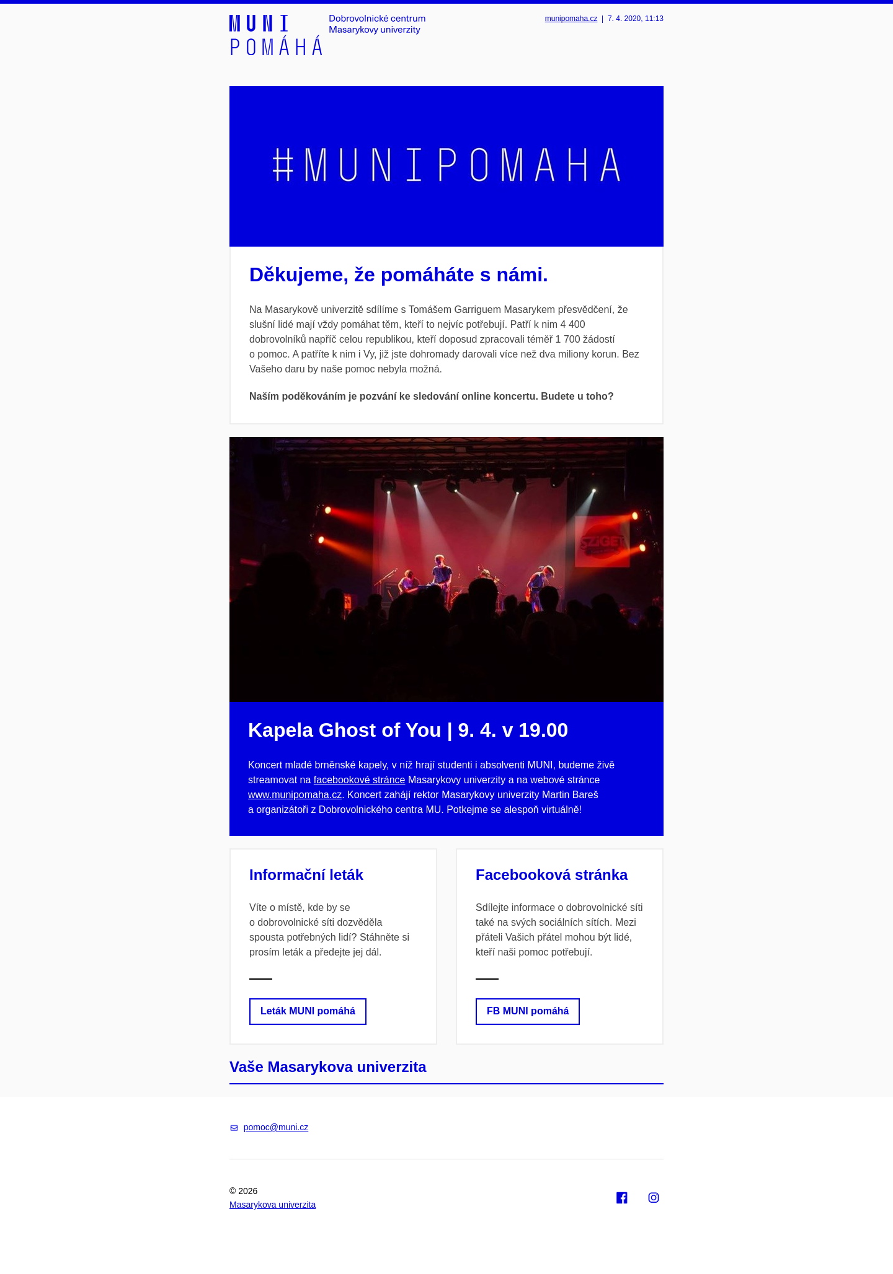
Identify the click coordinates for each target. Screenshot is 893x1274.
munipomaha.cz (571, 18)
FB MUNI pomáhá (528, 1011)
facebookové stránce (360, 780)
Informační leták (306, 874)
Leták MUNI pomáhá (307, 1011)
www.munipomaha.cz (295, 794)
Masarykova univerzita (272, 1205)
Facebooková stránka (552, 874)
